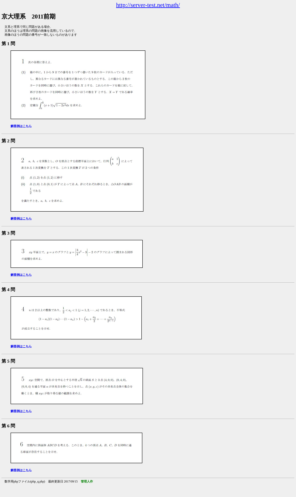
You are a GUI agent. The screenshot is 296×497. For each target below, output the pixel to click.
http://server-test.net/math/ (148, 5)
